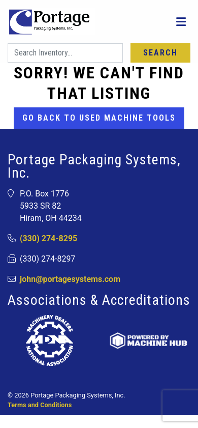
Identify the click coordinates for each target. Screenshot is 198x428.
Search (160, 53)
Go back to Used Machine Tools (99, 118)
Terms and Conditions (40, 405)
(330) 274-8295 (48, 238)
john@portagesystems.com (70, 279)
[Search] (65, 53)
